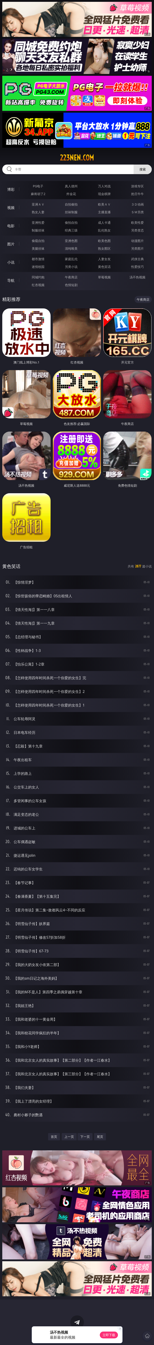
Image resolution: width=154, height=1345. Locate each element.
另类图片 (137, 248)
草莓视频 (104, 277)
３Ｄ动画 (137, 204)
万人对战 (104, 186)
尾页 (100, 1136)
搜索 (142, 169)
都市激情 (38, 259)
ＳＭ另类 (137, 212)
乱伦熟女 (104, 230)
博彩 (11, 189)
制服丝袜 (38, 230)
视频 (11, 207)
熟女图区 (104, 248)
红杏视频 (38, 285)
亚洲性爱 (38, 222)
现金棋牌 (104, 194)
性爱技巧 (137, 266)
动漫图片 (137, 241)
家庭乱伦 (71, 259)
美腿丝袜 (38, 248)
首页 (54, 1136)
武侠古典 (137, 259)
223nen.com (77, 157)
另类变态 (137, 230)
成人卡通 (104, 222)
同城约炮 (38, 277)
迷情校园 (38, 266)
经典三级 (71, 230)
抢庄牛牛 (137, 194)
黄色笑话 (104, 266)
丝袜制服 (71, 212)
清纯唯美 (71, 248)
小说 (11, 262)
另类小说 (71, 266)
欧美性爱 (137, 222)
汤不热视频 (137, 277)
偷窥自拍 (38, 241)
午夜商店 (71, 277)
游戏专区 (137, 186)
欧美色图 (104, 241)
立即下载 (109, 1335)
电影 (11, 225)
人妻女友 (104, 259)
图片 (11, 244)
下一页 (85, 1136)
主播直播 (104, 212)
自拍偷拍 (71, 204)
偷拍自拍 (71, 222)
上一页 (69, 1136)
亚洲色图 (71, 241)
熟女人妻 (38, 212)
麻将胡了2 (38, 194)
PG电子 (38, 186)
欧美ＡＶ (104, 204)
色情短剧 (71, 285)
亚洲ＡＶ (38, 204)
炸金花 (71, 194)
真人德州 (71, 186)
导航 (11, 280)
